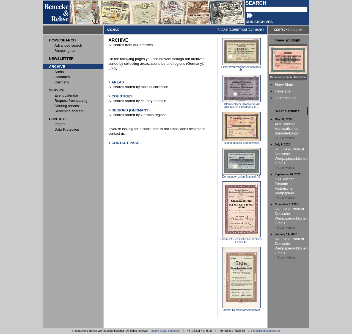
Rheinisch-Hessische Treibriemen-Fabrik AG (241, 239)
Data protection (170, 330)
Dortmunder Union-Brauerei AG (241, 175)
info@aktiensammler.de (265, 330)
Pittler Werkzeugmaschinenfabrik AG (241, 67)
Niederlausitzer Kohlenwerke (241, 141)
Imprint (155, 330)
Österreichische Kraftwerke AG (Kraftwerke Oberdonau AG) (241, 104)
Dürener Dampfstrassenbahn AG (241, 308)
